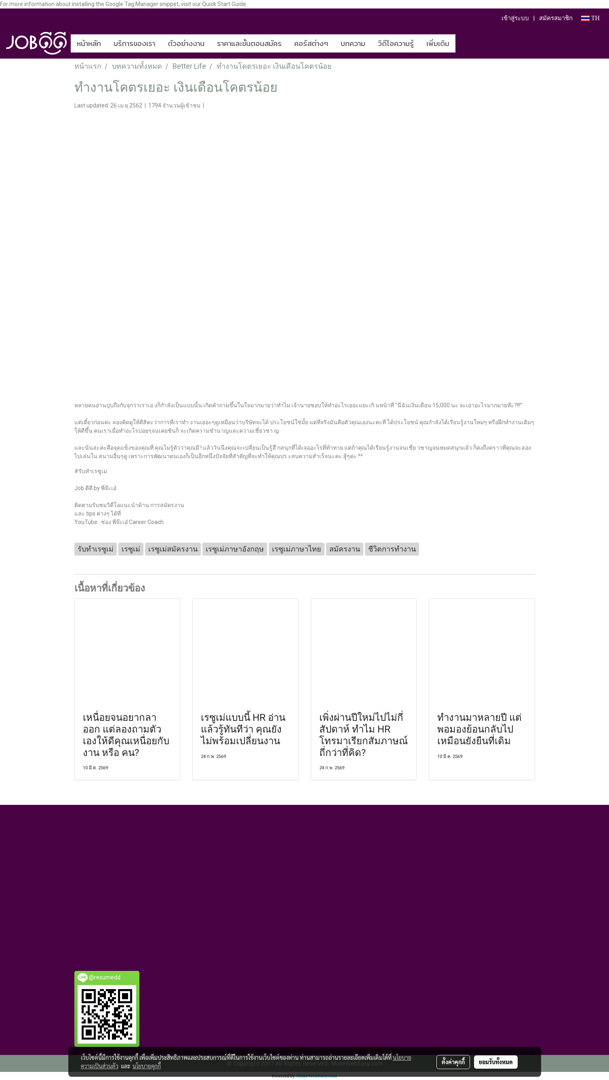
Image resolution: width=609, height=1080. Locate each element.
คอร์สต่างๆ (311, 43)
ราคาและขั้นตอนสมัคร (249, 43)
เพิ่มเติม (437, 43)
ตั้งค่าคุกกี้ (453, 1061)
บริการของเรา (134, 43)
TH (590, 18)
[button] (467, 43)
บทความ (353, 43)
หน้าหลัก (89, 43)
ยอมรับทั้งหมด (496, 1061)
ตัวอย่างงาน (186, 43)
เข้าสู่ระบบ (515, 18)
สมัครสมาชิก (556, 18)
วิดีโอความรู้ (396, 43)
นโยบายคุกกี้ (147, 1065)
